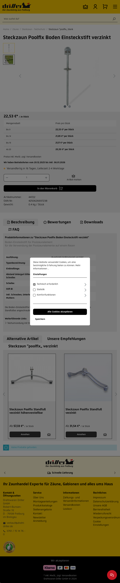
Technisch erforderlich (47, 284)
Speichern (40, 319)
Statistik (41, 289)
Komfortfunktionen (46, 295)
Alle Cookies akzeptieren (60, 312)
